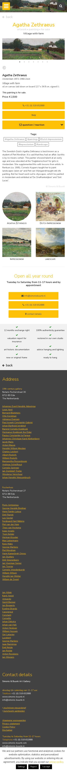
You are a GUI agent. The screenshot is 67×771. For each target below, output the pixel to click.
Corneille (6, 618)
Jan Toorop (7, 566)
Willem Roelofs (9, 458)
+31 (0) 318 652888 (33, 105)
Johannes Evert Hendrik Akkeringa (18, 406)
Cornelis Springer (10, 467)
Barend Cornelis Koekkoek (15, 429)
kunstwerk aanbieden (13, 711)
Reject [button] (33, 766)
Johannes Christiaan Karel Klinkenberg (20, 438)
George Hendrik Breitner (14, 508)
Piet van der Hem (10, 524)
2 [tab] (24, 61)
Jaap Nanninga (9, 644)
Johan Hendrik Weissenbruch (16, 477)
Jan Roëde (7, 650)
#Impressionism (26, 144)
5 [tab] (38, 61)
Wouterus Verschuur (12, 474)
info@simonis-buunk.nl (13, 699)
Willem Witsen (9, 572)
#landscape (42, 144)
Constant (6, 615)
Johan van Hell (9, 624)
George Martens (10, 547)
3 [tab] (28, 61)
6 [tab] (42, 61)
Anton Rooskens (10, 653)
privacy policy (56, 761)
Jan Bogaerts (8, 605)
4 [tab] (33, 61)
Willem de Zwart (10, 579)
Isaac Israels (8, 530)
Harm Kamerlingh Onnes (14, 553)
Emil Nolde (7, 647)
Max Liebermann (10, 540)
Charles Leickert (10, 451)
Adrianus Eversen (10, 419)
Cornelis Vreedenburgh (13, 569)
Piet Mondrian (9, 550)
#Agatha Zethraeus (14, 139)
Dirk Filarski (7, 514)
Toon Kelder (8, 534)
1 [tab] (19, 61)
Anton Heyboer (9, 628)
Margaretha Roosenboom (14, 461)
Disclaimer (7, 730)
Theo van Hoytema (11, 527)
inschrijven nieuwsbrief (14, 707)
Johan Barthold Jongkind (14, 425)
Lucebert (6, 637)
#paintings (32, 139)
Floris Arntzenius (10, 505)
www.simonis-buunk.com (14, 742)
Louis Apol (7, 409)
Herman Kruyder (10, 537)
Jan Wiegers (8, 657)
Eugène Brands (9, 608)
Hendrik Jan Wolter (11, 576)
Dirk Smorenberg (10, 560)
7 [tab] (47, 61)
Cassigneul (7, 611)
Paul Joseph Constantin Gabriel (17, 422)
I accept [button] (46, 766)
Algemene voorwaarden (14, 720)
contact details (33, 314)
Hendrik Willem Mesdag (14, 448)
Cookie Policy (8, 726)
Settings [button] (21, 766)
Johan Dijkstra (9, 621)
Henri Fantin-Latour (11, 511)
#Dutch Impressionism (51, 139)
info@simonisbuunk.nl (33, 295)
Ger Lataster (8, 634)
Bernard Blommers (11, 412)
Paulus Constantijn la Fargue (16, 435)
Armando (6, 598)
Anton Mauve (8, 445)
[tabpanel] (33, 48)
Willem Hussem (10, 631)
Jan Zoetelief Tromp (12, 471)
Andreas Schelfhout (12, 464)
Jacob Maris (7, 441)
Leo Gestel (7, 518)
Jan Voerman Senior (12, 563)
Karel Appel (8, 595)
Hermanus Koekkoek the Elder (17, 432)
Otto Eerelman (9, 416)
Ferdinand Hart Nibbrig (13, 521)
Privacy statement (11, 723)
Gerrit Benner (8, 602)
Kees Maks (7, 543)
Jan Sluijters (8, 556)
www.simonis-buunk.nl (13, 696)
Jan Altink (7, 592)
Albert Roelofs (9, 454)
